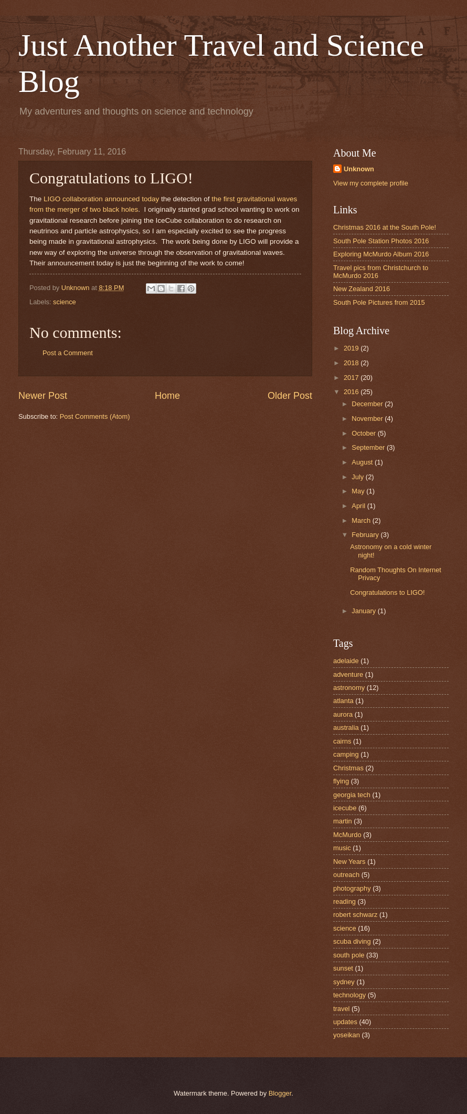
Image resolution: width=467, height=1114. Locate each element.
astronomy (349, 688)
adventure (348, 674)
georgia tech (351, 795)
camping (346, 754)
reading (344, 901)
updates (345, 1022)
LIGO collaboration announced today (101, 199)
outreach (346, 875)
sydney (344, 982)
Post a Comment (68, 353)
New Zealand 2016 (361, 289)
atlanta (343, 701)
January (364, 611)
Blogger (280, 1093)
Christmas (348, 768)
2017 (352, 377)
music (342, 848)
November (368, 418)
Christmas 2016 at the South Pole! (384, 227)
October (364, 433)
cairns (342, 741)
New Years (349, 861)
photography (352, 888)
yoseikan (346, 1035)
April (359, 506)
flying (341, 781)
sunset (343, 968)
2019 (352, 348)
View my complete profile (370, 183)
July (358, 477)
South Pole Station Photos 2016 (381, 241)
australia (346, 727)
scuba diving (352, 941)
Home (167, 395)
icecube (344, 808)
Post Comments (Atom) (95, 416)
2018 (352, 363)
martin (342, 821)
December (368, 404)
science (64, 302)
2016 (352, 392)
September (369, 447)
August (363, 462)
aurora (343, 714)
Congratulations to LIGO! (387, 592)
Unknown (359, 169)
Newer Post (42, 395)
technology (349, 995)
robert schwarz (355, 915)
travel (341, 1009)
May (359, 491)
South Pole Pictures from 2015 (379, 302)
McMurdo (347, 835)
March (362, 520)
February (366, 535)
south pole (348, 955)
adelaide (346, 661)
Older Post (290, 395)
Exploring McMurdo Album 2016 (381, 254)
